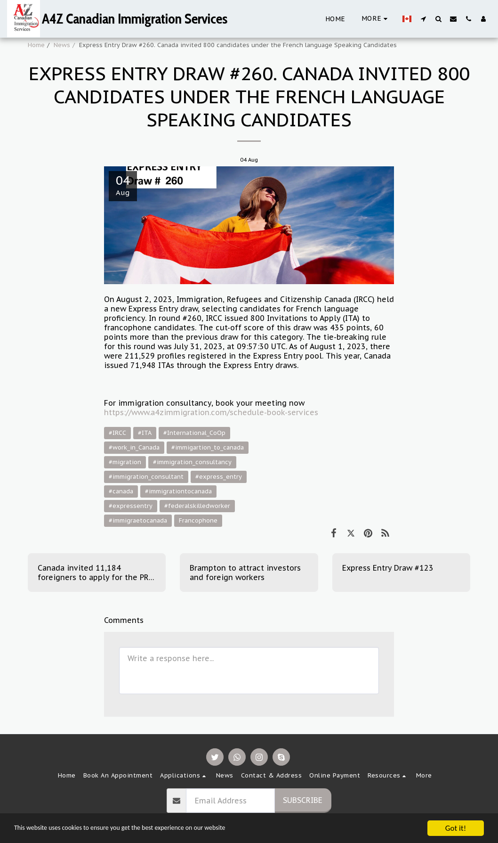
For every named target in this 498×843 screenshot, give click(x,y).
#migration (125, 462)
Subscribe (302, 800)
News (62, 45)
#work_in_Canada (134, 447)
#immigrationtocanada (178, 491)
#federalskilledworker (197, 506)
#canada (121, 491)
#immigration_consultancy (192, 462)
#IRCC (117, 433)
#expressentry (131, 506)
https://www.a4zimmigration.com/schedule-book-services (211, 412)
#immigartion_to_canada (207, 447)
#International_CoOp (194, 433)
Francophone (198, 520)
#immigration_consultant (146, 477)
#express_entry (218, 477)
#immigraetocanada (138, 520)
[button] (423, 18)
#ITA (145, 433)
